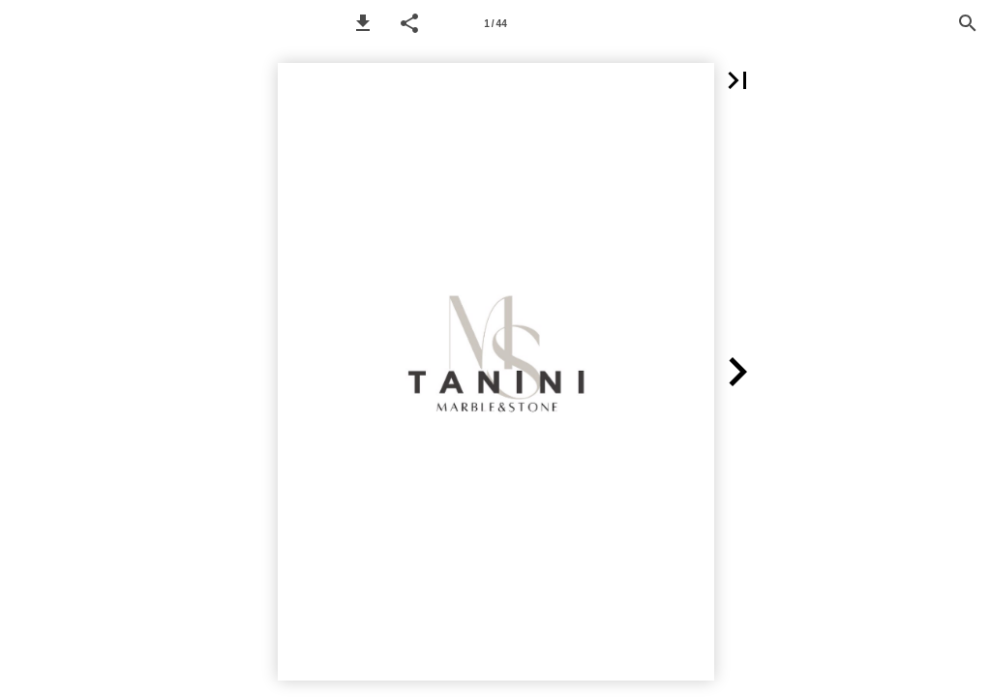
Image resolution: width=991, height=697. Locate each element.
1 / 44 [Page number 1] (495, 23)
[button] (363, 23)
